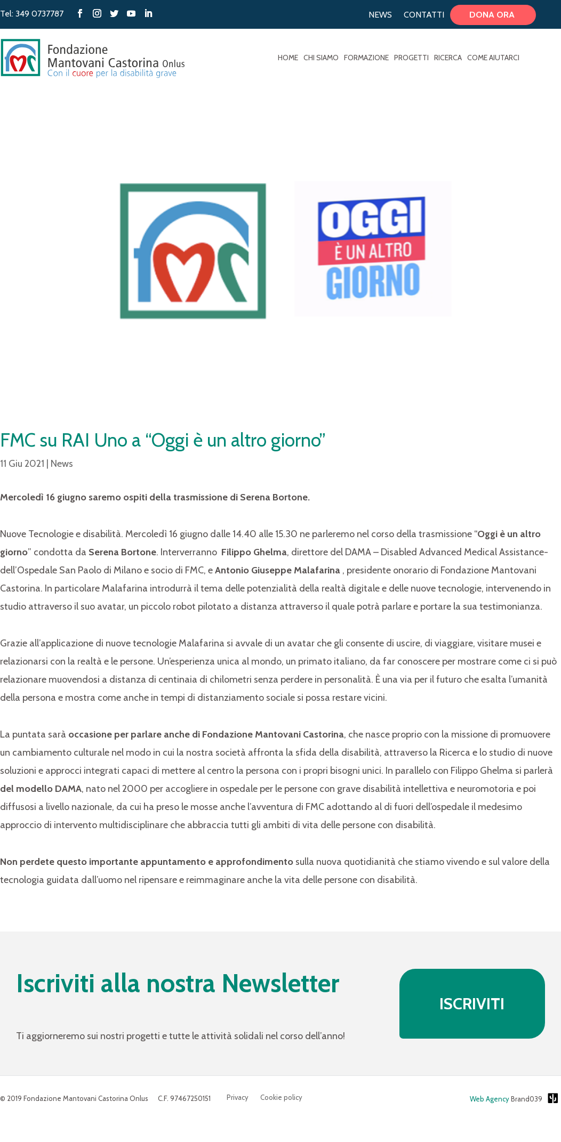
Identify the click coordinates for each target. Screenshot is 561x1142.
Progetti (411, 58)
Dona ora (493, 15)
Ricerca (448, 58)
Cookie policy (281, 1097)
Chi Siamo (321, 58)
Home (288, 58)
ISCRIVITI (471, 1004)
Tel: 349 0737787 (31, 14)
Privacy (238, 1097)
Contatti (424, 15)
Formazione (366, 58)
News (380, 15)
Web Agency (489, 1099)
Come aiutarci (493, 58)
